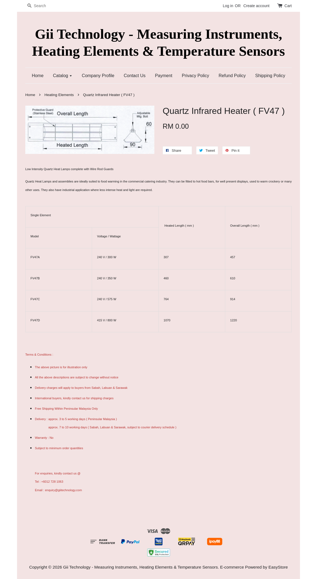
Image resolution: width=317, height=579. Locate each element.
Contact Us (135, 75)
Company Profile (98, 75)
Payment (163, 75)
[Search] (41, 6)
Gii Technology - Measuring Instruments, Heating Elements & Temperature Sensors (158, 42)
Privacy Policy (195, 75)
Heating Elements (59, 95)
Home (38, 75)
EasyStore (278, 567)
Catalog (63, 75)
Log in (228, 6)
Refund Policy (232, 75)
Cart (288, 6)
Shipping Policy (270, 75)
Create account (256, 6)
